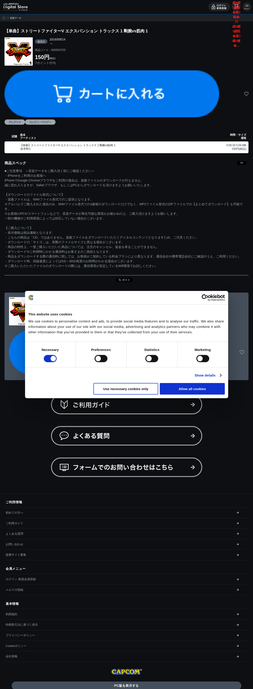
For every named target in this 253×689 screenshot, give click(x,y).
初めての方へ (14, 512)
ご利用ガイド (14, 523)
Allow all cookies (192, 389)
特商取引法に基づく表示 (22, 624)
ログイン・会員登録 (219, 6)
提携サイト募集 (16, 554)
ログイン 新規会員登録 (21, 579)
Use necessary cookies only (125, 389)
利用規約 (11, 614)
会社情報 (11, 656)
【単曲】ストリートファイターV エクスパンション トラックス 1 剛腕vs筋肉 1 (67, 145)
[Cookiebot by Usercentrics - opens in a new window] (205, 297)
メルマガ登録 (14, 589)
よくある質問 (14, 533)
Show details (205, 375)
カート (236, 6)
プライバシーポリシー (20, 635)
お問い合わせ (14, 544)
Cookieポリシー (16, 646)
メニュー (246, 6)
